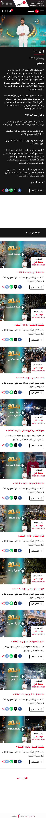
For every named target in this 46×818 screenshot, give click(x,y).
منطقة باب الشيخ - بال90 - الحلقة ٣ (28, 694)
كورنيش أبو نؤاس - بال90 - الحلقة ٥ (28, 588)
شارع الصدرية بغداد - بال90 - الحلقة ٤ (27, 641)
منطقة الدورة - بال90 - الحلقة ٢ (30, 747)
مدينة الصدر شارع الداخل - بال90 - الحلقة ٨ (25, 430)
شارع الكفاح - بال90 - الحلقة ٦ (31, 536)
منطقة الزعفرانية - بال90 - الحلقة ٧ (28, 483)
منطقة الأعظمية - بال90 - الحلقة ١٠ (28, 325)
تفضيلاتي (36, 190)
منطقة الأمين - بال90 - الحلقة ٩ (30, 377)
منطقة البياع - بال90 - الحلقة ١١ (30, 272)
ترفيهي (40, 63)
